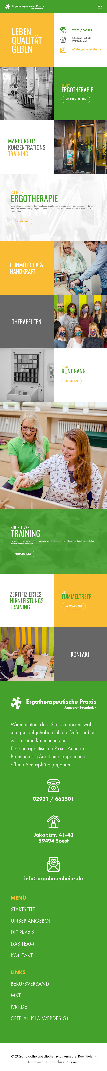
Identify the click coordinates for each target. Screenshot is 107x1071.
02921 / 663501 (82, 30)
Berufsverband (30, 984)
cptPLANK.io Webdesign (41, 1018)
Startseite (23, 909)
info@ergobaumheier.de (86, 49)
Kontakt (22, 955)
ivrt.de (19, 1007)
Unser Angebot (31, 921)
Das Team (22, 944)
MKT (16, 995)
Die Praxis (23, 932)
